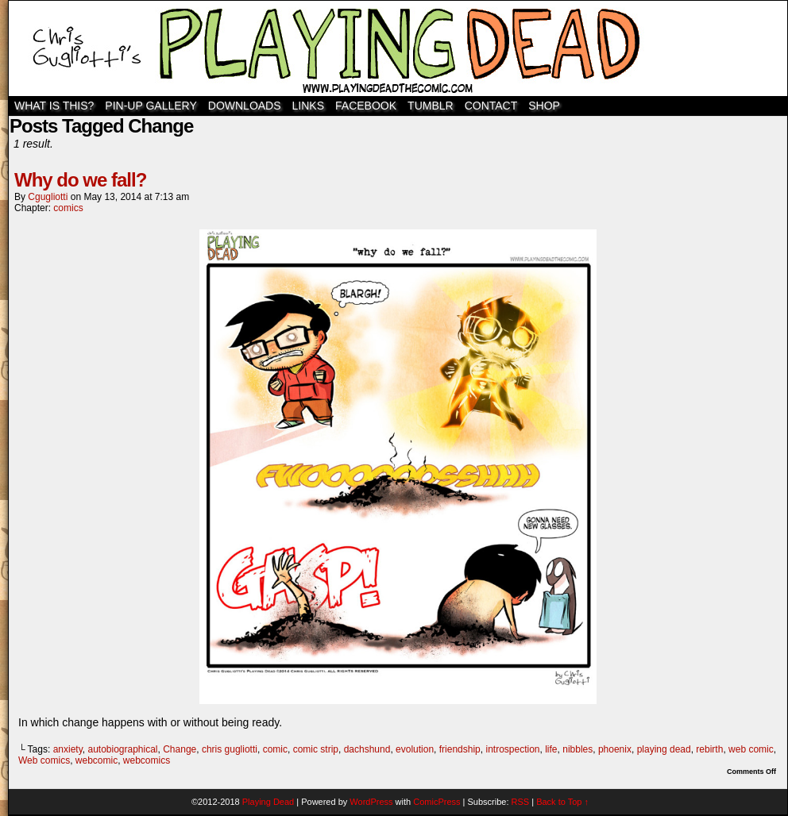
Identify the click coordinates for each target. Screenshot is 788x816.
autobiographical (122, 749)
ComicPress (436, 801)
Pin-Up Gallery (150, 105)
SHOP (544, 105)
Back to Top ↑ (562, 801)
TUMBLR (431, 105)
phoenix (615, 749)
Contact (491, 105)
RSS (521, 801)
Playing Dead (398, 48)
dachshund (367, 749)
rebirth (709, 749)
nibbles (577, 749)
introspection (512, 749)
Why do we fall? (80, 180)
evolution (415, 749)
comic (275, 749)
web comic (751, 749)
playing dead (664, 749)
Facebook (365, 105)
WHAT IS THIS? (54, 105)
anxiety (68, 749)
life (551, 749)
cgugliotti (48, 196)
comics (68, 208)
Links (308, 105)
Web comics (44, 760)
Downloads (244, 105)
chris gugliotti (229, 749)
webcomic (96, 760)
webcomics (146, 760)
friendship (460, 749)
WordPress (371, 801)
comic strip (315, 749)
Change (179, 749)
